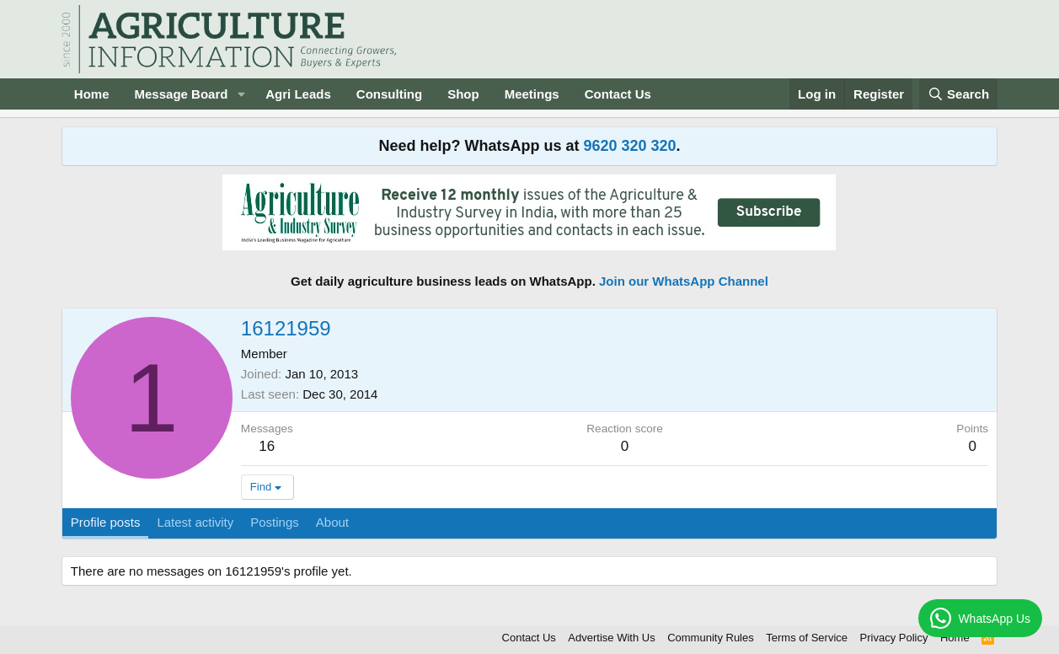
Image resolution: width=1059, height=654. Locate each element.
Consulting (389, 94)
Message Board (181, 94)
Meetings (532, 94)
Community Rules (710, 637)
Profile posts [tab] (106, 522)
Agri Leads (298, 94)
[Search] (958, 94)
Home (92, 94)
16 (267, 446)
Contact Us (618, 94)
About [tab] (332, 522)
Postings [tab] (274, 522)
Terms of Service (807, 637)
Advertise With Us (611, 637)
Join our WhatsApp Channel (683, 281)
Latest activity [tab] (195, 522)
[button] (241, 94)
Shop (463, 94)
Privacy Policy (894, 637)
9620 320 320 (629, 145)
